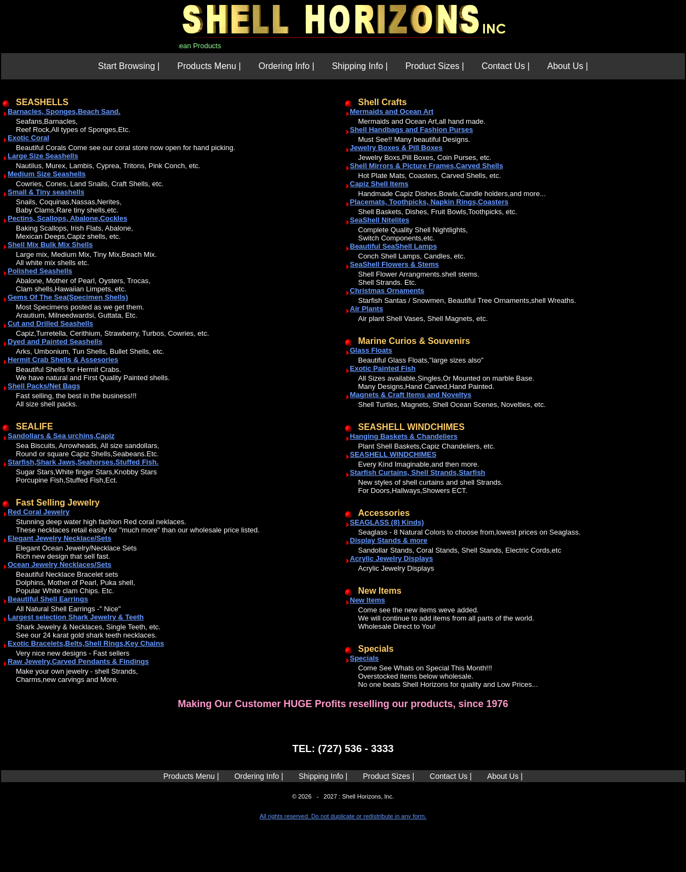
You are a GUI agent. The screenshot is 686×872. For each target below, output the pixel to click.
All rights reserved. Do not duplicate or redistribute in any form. (343, 816)
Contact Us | (506, 66)
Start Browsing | (129, 66)
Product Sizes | (434, 66)
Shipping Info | (360, 66)
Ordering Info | (287, 66)
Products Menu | (209, 66)
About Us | (567, 66)
